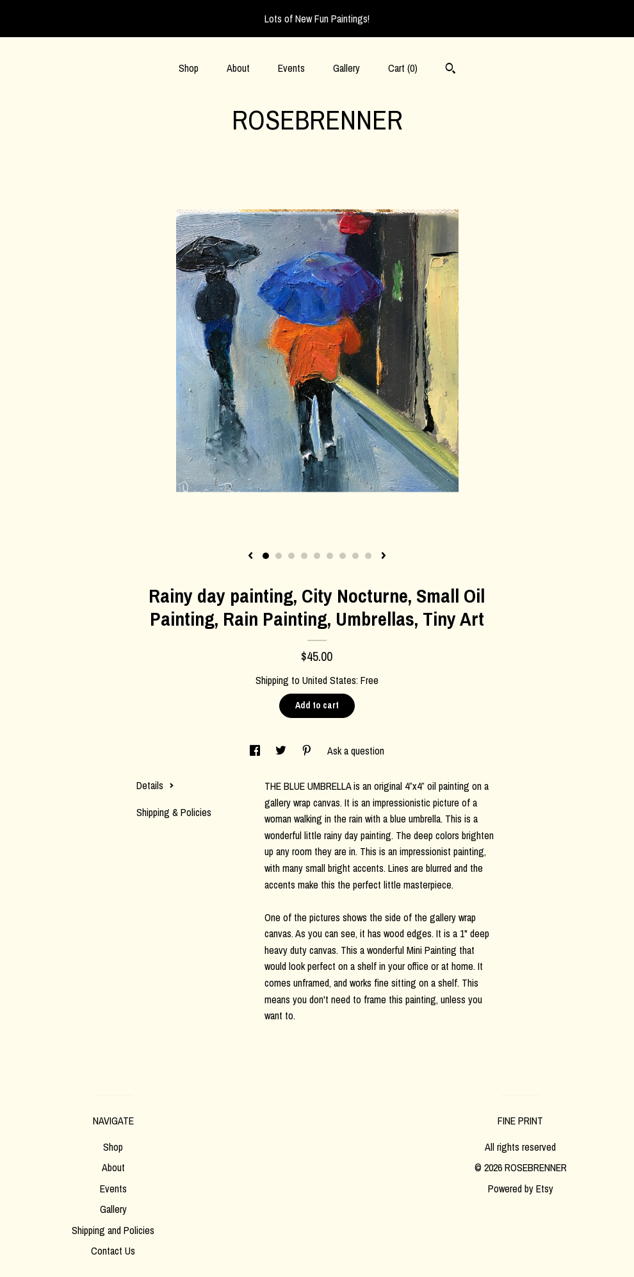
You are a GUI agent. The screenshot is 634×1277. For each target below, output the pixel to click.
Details (155, 785)
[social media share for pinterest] (308, 751)
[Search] (450, 70)
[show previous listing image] (250, 556)
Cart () (403, 68)
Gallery (346, 68)
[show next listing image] (383, 556)
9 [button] (368, 556)
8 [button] (355, 556)
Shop (189, 68)
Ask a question (355, 751)
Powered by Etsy (520, 1188)
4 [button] (304, 556)
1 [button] (266, 556)
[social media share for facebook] (256, 751)
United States (329, 680)
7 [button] (342, 556)
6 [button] (330, 556)
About (238, 68)
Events (291, 68)
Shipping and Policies (113, 1230)
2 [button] (278, 556)
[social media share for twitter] (282, 751)
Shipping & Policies (173, 812)
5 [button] (317, 556)
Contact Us (113, 1251)
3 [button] (291, 556)
